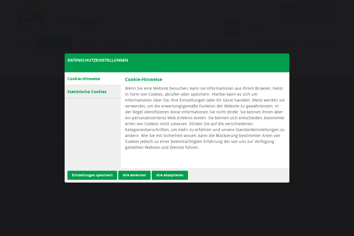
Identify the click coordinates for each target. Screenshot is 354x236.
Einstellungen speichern (92, 175)
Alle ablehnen (134, 175)
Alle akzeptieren (169, 175)
